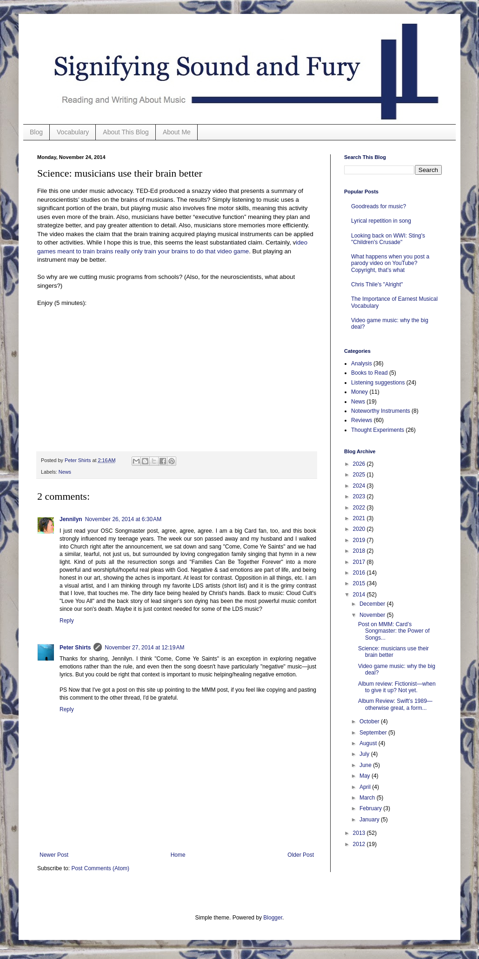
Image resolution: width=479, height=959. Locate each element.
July (365, 754)
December (373, 604)
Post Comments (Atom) (100, 868)
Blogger (272, 917)
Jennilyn (71, 519)
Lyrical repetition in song (381, 221)
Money (359, 392)
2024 (360, 486)
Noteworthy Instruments (380, 411)
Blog (36, 132)
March (368, 797)
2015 (360, 583)
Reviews (361, 420)
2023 (360, 496)
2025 (360, 474)
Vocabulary (73, 132)
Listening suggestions (378, 382)
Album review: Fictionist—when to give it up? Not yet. (397, 687)
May (365, 776)
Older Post (300, 855)
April (365, 787)
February (371, 808)
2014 (360, 594)
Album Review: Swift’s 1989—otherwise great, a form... (395, 704)
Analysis (361, 363)
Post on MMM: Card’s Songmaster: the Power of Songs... (394, 631)
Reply (67, 620)
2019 (360, 540)
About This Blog (126, 132)
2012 (360, 844)
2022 (360, 507)
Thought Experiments (377, 430)
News (65, 472)
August (369, 743)
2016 (360, 572)
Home (178, 855)
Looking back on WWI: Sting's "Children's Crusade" (388, 238)
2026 (360, 464)
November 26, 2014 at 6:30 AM (123, 519)
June (366, 765)
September (373, 732)
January (370, 819)
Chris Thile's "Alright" (377, 284)
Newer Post (54, 855)
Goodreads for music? (378, 206)
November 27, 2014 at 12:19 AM (144, 647)
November (373, 615)
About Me (177, 132)
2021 (360, 518)
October (370, 721)
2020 (360, 529)
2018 (360, 551)
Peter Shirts (75, 647)
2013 (360, 833)
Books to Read (369, 373)
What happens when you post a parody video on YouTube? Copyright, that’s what (390, 263)
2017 (360, 562)
